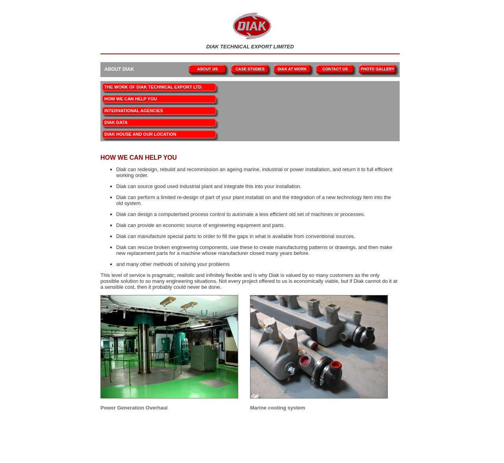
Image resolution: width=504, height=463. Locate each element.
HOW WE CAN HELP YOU (130, 98)
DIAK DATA (116, 122)
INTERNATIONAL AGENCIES (133, 110)
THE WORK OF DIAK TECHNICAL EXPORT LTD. (153, 87)
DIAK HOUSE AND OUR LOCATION (140, 134)
